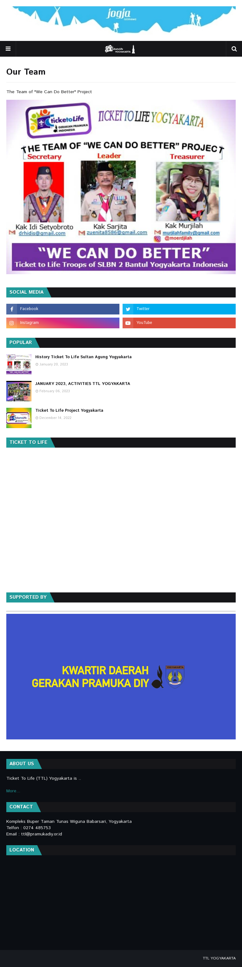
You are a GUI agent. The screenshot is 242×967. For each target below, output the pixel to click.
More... (13, 791)
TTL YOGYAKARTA (219, 958)
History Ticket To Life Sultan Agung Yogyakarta (83, 357)
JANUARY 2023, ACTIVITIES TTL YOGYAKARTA (82, 384)
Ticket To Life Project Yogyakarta (69, 411)
